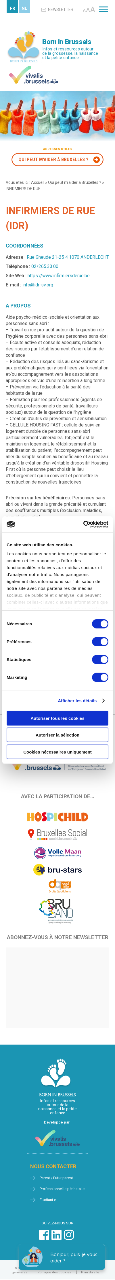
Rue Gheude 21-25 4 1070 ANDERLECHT (68, 257)
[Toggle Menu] (103, 9)
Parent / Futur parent (56, 1178)
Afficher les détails (77, 700)
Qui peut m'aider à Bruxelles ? (53, 159)
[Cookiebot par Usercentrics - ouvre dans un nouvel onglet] (83, 524)
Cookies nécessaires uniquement (57, 751)
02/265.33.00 (44, 266)
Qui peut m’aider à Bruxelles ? (74, 182)
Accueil (37, 182)
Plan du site (90, 1272)
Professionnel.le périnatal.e (62, 1189)
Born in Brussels (66, 42)
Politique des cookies (54, 1272)
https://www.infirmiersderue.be (59, 275)
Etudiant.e (48, 1200)
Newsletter (57, 9)
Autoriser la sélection (58, 734)
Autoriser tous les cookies (57, 717)
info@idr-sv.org (37, 285)
